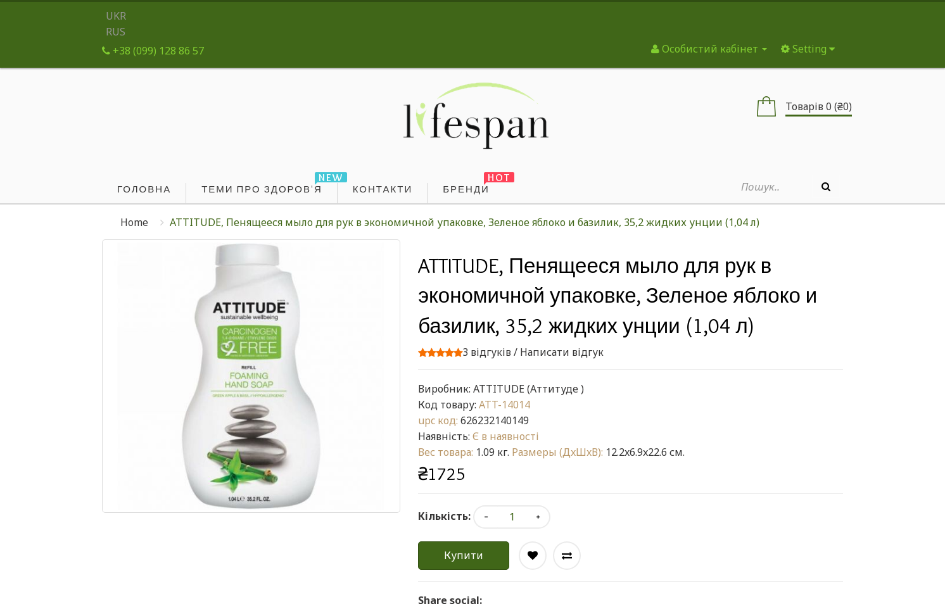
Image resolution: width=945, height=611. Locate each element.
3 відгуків (486, 352)
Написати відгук (562, 352)
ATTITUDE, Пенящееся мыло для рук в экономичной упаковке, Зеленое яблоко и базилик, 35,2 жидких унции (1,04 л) (464, 222)
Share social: (450, 600)
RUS (115, 32)
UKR (116, 16)
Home (134, 222)
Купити (463, 555)
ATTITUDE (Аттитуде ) (528, 389)
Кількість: (444, 516)
